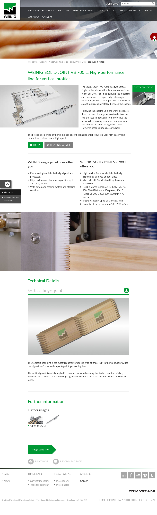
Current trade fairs (39, 480)
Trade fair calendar (39, 484)
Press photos (62, 484)
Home (102, 500)
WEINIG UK (32, 62)
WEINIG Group (112, 4)
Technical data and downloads (11, 199)
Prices (35, 145)
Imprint (111, 500)
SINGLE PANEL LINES (78, 62)
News (7, 480)
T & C (141, 500)
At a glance (8, 192)
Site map (150, 500)
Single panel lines (40, 449)
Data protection (127, 500)
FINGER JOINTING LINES (58, 62)
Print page (41, 461)
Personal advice (58, 145)
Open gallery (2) (38, 425)
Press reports (62, 480)
